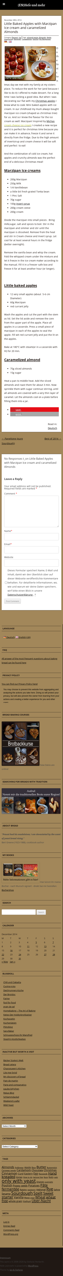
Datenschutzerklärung (20, 594)
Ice (20, 37)
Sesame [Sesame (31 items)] (6, 1193)
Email (8, 544)
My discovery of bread (14, 1076)
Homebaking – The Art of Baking (19, 1010)
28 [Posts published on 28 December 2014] (54, 954)
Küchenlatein (9, 1022)
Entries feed (9, 1225)
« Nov (5, 961)
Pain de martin (10, 1080)
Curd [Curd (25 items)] (21, 1173)
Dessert (15, 37)
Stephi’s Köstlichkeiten (14, 1039)
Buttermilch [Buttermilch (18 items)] (52, 1167)
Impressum (5, 1257)
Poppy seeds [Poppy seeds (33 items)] (20, 1185)
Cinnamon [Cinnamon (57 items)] (9, 1173)
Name (8, 531)
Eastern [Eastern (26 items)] (28, 1173)
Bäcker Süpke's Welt (13, 1060)
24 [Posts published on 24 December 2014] (20, 954)
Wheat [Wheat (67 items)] (40, 1197)
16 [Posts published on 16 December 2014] (11, 950)
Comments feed (11, 1230)
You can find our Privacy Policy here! (20, 683)
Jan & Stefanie (16, 1269)
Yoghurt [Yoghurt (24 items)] (27, 1201)
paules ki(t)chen (11, 1088)
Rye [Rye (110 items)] (49, 1189)
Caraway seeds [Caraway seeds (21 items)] (9, 1170)
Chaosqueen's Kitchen (14, 1068)
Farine (6, 998)
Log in (6, 1221)
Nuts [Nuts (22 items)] (51, 1177)
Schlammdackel (11, 1096)
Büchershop (8, 890)
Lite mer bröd (10, 1072)
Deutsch (52, 428)
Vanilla (35, 39)
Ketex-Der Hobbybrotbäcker (17, 1014)
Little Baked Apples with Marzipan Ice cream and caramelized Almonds (30, 27)
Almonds (42, 37)
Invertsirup (8, 39)
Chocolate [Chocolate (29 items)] (37, 1170)
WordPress (33, 1265)
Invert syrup (23, 203)
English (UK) (23, 637)
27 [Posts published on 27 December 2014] (45, 954)
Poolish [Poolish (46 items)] (7, 1185)
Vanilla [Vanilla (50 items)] (19, 1197)
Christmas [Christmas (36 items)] (50, 1170)
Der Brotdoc (9, 994)
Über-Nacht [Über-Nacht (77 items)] (41, 1200)
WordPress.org (10, 1234)
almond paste (32, 37)
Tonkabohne (27, 39)
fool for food (9, 1002)
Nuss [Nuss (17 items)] (46, 1177)
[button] (15, 409)
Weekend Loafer (11, 1100)
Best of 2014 (53, 438)
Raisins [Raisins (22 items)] (23, 1189)
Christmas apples (45, 100)
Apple (49, 37)
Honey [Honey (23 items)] (19, 1177)
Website (8, 557)
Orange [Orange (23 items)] (40, 1181)
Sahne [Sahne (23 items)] (57, 1189)
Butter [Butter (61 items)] (41, 1167)
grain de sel (9, 1006)
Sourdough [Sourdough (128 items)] (22, 1193)
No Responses (45, 39)
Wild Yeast (8, 1105)
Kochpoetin (9, 1018)
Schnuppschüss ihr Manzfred (17, 1035)
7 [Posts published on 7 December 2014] (53, 942)
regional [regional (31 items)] (41, 1189)
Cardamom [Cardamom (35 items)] (24, 1170)
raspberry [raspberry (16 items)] (31, 1190)
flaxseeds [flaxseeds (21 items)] (43, 1173)
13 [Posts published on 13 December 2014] (45, 946)
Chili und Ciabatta (12, 982)
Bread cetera (9, 1064)
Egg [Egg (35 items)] (35, 1173)
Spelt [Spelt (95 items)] (38, 1193)
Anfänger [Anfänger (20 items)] (19, 1167)
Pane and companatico (14, 1084)
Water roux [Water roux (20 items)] (29, 1197)
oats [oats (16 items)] (56, 1177)
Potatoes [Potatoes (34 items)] (34, 1185)
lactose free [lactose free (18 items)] (38, 1177)
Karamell (17, 39)
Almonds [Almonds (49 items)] (8, 1167)
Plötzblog (8, 1026)
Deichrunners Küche (13, 990)
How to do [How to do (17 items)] (27, 1177)
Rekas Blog (8, 1092)
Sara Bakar (8, 1030)
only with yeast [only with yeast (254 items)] (19, 1180)
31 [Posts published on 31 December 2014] (20, 958)
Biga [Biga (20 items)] (34, 1167)
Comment (10, 493)
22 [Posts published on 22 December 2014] (3, 954)
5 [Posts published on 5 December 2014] (36, 942)
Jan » (12, 961)
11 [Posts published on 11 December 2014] (28, 946)
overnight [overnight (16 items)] (49, 1182)
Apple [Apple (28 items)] (27, 1167)
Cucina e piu (9, 986)
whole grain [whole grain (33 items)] (15, 1201)
